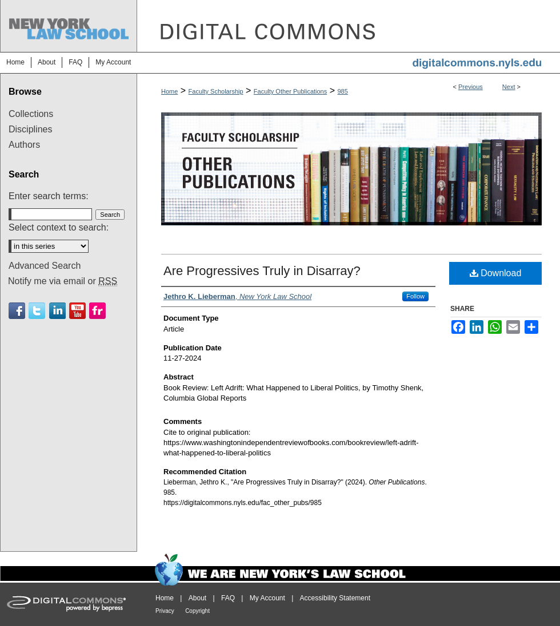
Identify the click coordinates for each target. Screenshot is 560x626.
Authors (24, 145)
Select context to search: (59, 227)
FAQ (228, 598)
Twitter (37, 310)
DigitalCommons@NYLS (348, 26)
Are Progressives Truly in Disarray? (262, 271)
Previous (470, 86)
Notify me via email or (62, 281)
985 (342, 91)
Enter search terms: (49, 196)
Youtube (77, 310)
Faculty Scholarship (216, 91)
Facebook (17, 310)
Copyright (197, 611)
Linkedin (57, 310)
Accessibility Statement (335, 598)
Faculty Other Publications (290, 91)
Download (496, 273)
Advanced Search (45, 265)
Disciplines (30, 129)
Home (169, 91)
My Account (267, 598)
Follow (415, 296)
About (197, 598)
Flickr (97, 310)
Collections (31, 114)
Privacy (164, 611)
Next (508, 86)
